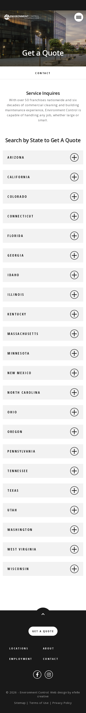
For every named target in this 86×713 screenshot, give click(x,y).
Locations (18, 648)
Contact (43, 73)
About (48, 648)
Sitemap (20, 703)
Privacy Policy (62, 703)
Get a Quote (43, 631)
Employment (20, 659)
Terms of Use (39, 703)
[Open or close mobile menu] (78, 17)
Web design (58, 692)
